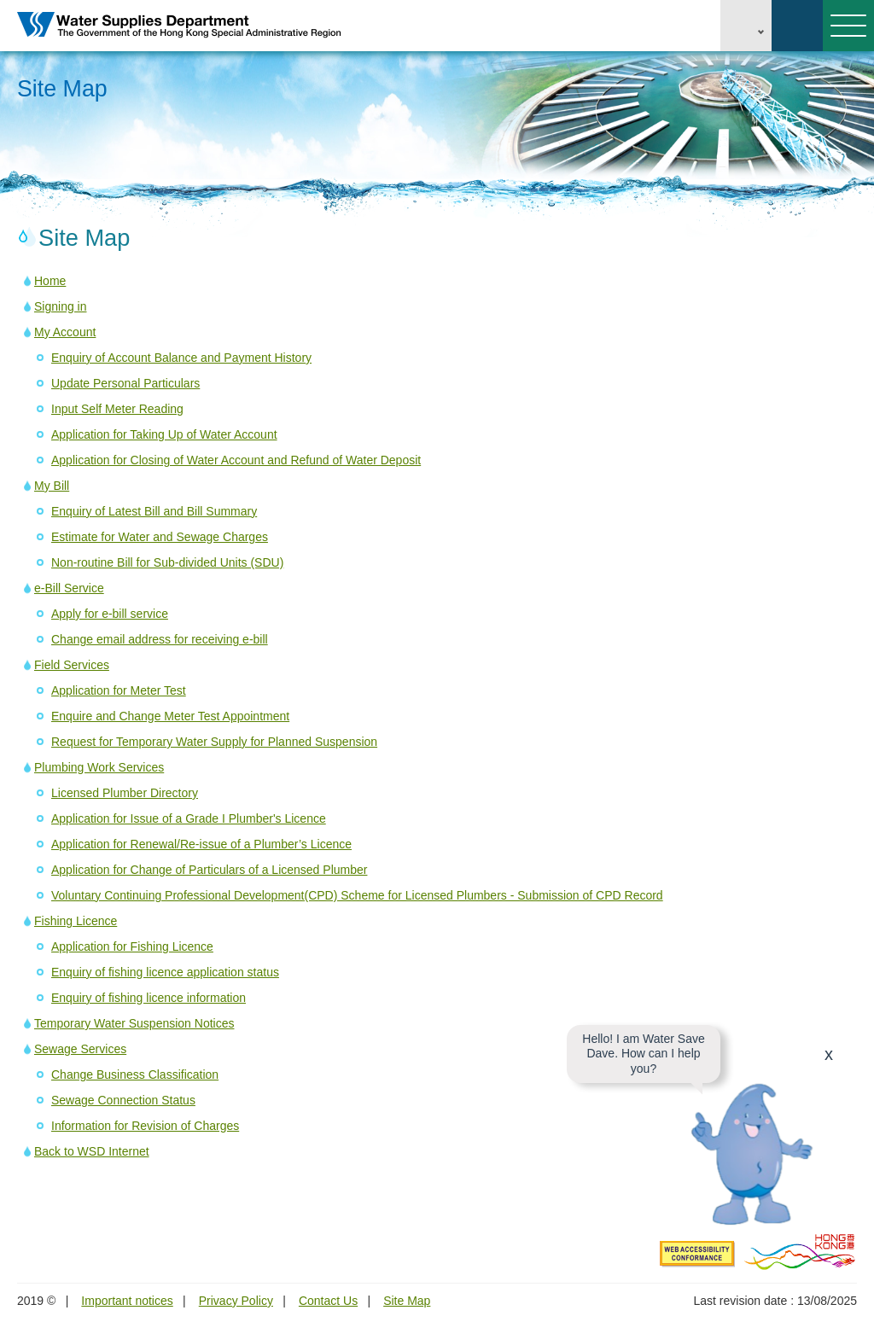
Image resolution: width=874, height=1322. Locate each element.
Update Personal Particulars (125, 383)
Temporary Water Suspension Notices (134, 1023)
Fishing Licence (75, 921)
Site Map (406, 1300)
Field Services (71, 665)
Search (797, 25)
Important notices (126, 1300)
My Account (65, 332)
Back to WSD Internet (91, 1151)
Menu (844, 25)
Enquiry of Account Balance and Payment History (181, 357)
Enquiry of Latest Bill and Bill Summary (154, 511)
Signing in (60, 306)
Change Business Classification (134, 1074)
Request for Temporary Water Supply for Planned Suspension (214, 741)
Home (50, 281)
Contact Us (328, 1300)
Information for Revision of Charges (145, 1126)
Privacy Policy (236, 1300)
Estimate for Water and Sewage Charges (159, 537)
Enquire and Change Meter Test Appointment (170, 716)
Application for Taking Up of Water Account (164, 434)
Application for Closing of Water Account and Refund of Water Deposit (236, 460)
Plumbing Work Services (99, 767)
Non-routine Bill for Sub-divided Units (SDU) (167, 562)
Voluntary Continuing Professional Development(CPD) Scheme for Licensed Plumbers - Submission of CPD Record (357, 895)
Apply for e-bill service (109, 613)
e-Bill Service (69, 588)
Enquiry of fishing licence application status (165, 972)
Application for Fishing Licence (132, 946)
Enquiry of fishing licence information (148, 998)
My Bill (51, 485)
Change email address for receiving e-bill (159, 639)
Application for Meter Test (118, 690)
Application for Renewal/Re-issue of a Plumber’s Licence (201, 844)
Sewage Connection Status (123, 1100)
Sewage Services (80, 1049)
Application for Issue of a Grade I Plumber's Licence (188, 818)
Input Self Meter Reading (117, 409)
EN (746, 25)
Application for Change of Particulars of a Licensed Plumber (209, 869)
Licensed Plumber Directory (124, 793)
